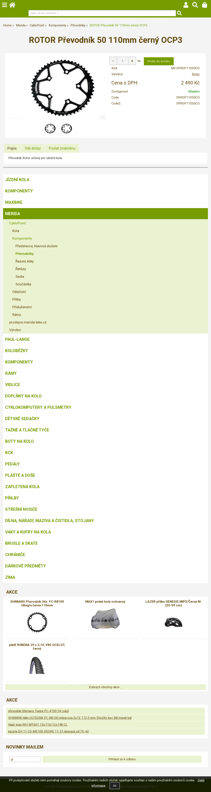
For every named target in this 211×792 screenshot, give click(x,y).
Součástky (23, 284)
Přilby (16, 299)
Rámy (16, 315)
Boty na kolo (19, 441)
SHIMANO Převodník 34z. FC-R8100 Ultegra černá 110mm (37, 603)
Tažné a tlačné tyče (27, 430)
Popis (12, 148)
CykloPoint (17, 223)
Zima (10, 577)
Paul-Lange (17, 339)
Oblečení (19, 292)
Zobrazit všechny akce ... (105, 687)
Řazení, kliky (24, 261)
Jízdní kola (17, 179)
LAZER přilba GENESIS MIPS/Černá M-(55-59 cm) (173, 603)
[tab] (12, 148)
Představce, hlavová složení (36, 246)
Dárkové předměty (25, 566)
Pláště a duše (20, 475)
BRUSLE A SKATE (21, 543)
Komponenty (19, 191)
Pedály (12, 464)
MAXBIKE (13, 202)
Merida (12, 213)
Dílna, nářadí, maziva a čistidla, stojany (49, 520)
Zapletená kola (22, 486)
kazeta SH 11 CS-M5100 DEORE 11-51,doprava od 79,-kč (48, 731)
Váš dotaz (33, 148)
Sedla (19, 276)
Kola (15, 231)
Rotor (196, 74)
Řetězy (20, 269)
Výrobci (15, 330)
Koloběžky (16, 350)
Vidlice (12, 384)
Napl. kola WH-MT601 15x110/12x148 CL (38, 724)
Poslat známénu (62, 148)
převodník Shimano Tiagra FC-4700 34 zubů (38, 711)
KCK (9, 452)
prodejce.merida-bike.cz (28, 322)
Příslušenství (22, 307)
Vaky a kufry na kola (28, 532)
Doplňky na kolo (23, 396)
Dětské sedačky (22, 418)
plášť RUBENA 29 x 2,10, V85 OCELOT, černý (37, 646)
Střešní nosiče (21, 509)
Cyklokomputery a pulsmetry (38, 407)
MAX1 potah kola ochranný (105, 601)
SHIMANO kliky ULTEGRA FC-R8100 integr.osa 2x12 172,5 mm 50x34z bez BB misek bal (69, 718)
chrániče (15, 554)
